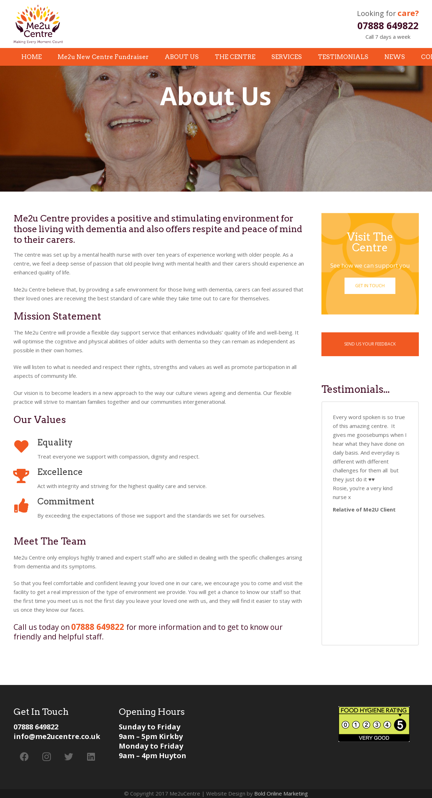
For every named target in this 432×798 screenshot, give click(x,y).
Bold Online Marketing (281, 793)
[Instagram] (47, 757)
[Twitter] (69, 757)
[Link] (38, 24)
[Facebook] (25, 757)
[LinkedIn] (91, 757)
